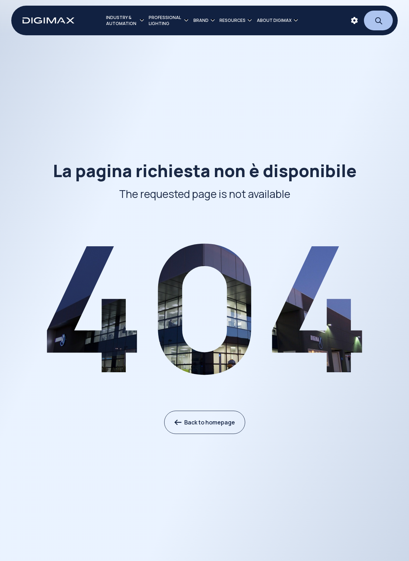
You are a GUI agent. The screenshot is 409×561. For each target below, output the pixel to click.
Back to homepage (204, 422)
